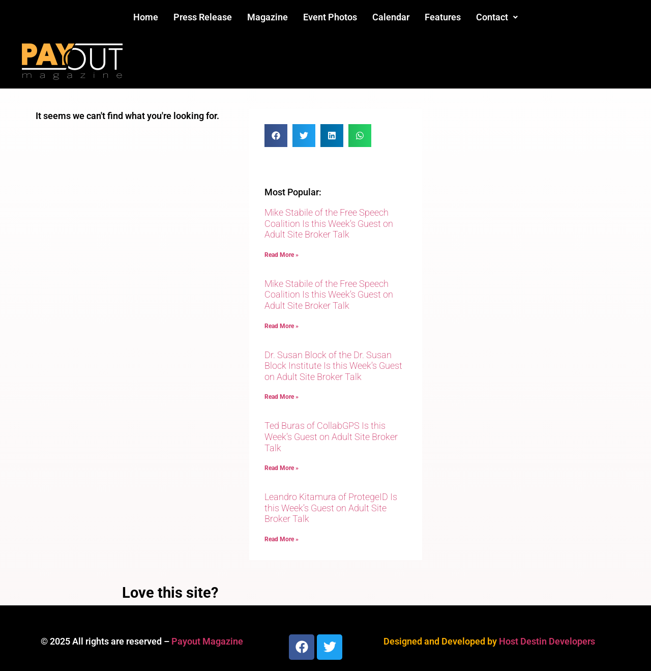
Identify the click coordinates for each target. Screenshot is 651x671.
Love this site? (170, 592)
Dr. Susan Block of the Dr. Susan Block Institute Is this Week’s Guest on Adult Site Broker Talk (333, 365)
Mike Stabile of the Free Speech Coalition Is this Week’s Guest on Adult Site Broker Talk (328, 223)
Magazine (267, 17)
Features (443, 17)
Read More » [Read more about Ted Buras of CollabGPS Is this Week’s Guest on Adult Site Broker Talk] (281, 468)
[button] (496, 17)
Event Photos (330, 17)
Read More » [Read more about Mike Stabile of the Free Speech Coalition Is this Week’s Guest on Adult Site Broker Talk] (281, 254)
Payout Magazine (207, 641)
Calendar (390, 17)
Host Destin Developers (547, 641)
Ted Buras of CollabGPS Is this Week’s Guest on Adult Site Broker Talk (331, 436)
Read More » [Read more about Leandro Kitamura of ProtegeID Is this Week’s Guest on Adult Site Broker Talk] (281, 539)
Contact (497, 17)
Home (145, 17)
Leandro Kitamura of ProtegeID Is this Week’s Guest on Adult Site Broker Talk (330, 507)
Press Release (202, 17)
